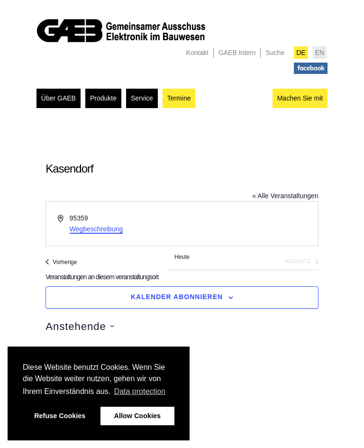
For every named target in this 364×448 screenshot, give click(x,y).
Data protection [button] (140, 391)
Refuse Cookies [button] (59, 416)
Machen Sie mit (300, 98)
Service (142, 98)
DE (300, 52)
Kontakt (197, 52)
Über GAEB (58, 98)
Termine (179, 98)
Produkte (103, 98)
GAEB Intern (237, 52)
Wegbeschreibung (96, 229)
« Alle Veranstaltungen (285, 196)
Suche (274, 52)
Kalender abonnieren (177, 297)
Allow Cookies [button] (137, 416)
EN (319, 52)
